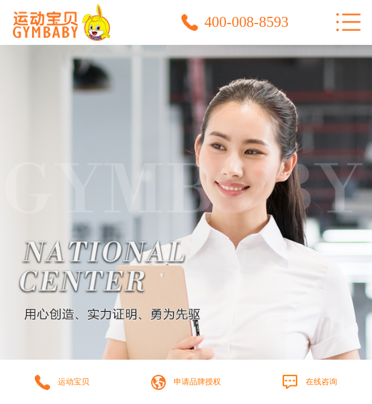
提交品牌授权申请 (186, 378)
